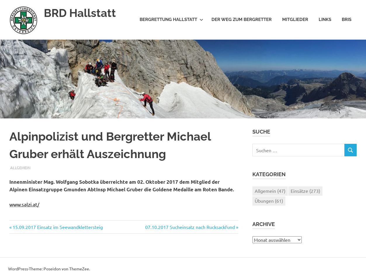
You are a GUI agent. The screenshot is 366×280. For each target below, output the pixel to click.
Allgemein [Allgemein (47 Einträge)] (270, 191)
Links (325, 19)
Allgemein (20, 167)
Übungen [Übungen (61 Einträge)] (269, 201)
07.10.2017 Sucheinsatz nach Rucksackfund (190, 227)
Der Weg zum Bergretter (241, 19)
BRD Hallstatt (80, 13)
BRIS (346, 19)
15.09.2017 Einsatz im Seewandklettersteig (57, 227)
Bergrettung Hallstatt (171, 19)
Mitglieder (295, 19)
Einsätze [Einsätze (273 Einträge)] (305, 191)
